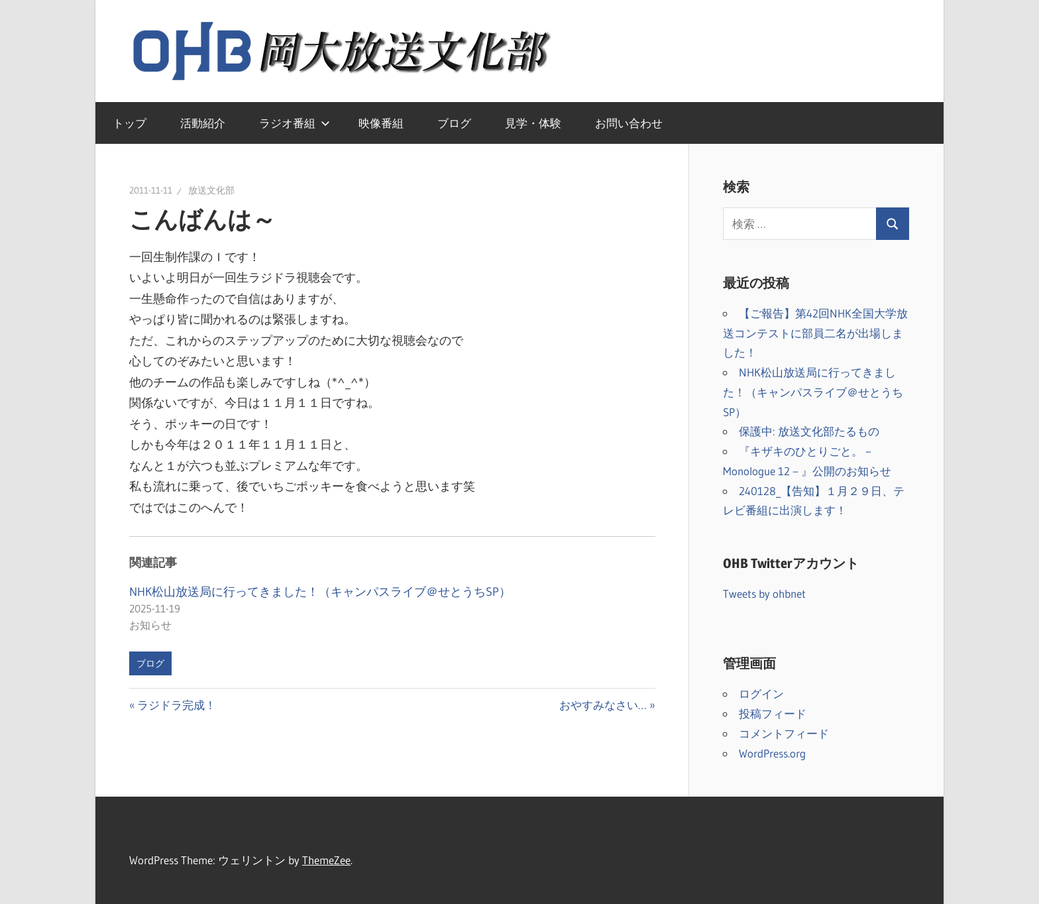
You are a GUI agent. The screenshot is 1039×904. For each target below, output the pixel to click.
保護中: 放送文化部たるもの (809, 431)
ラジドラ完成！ (176, 705)
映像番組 (381, 123)
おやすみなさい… (603, 705)
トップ (129, 123)
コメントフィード (784, 733)
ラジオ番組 (294, 123)
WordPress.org (772, 753)
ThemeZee (326, 860)
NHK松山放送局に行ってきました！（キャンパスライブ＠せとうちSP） (320, 592)
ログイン (761, 694)
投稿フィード (772, 713)
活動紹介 (202, 123)
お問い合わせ (629, 123)
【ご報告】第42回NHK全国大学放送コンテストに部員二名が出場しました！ (815, 333)
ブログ (454, 123)
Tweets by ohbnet (764, 593)
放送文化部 (211, 190)
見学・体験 (533, 123)
